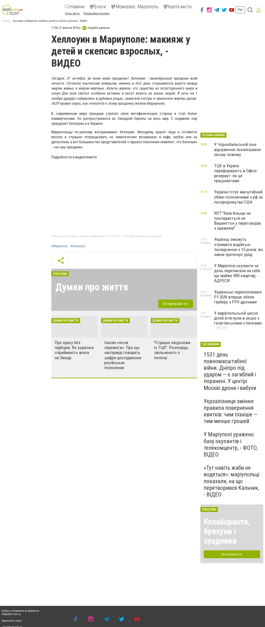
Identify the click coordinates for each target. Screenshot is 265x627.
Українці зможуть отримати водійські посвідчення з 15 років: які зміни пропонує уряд (238, 247)
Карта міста (177, 7)
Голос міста (72, 13)
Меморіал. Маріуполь (134, 7)
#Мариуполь (59, 246)
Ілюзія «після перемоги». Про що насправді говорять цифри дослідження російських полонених (122, 355)
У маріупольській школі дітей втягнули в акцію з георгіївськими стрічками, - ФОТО (238, 321)
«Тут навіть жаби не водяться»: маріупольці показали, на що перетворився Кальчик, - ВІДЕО (231, 481)
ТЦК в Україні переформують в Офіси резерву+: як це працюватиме (235, 173)
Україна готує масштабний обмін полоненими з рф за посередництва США (238, 196)
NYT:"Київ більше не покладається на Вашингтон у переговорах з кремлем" (237, 221)
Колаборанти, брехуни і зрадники (227, 531)
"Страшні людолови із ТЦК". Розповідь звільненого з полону (172, 350)
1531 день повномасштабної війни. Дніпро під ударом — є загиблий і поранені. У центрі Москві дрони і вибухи (230, 371)
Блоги (97, 7)
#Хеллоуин (77, 246)
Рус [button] (240, 10)
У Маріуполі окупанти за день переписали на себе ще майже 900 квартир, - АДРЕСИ (237, 273)
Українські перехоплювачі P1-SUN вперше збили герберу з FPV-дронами (238, 297)
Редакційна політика (96, 13)
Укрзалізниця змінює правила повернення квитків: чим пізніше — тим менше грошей (230, 411)
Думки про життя (91, 287)
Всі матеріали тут (175, 304)
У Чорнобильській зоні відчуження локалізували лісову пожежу (237, 149)
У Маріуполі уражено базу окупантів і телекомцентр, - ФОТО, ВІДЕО (231, 444)
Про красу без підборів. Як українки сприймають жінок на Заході (74, 350)
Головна (6, 20)
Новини (74, 7)
